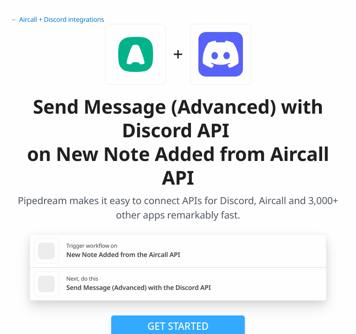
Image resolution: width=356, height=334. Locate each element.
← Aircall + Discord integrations (57, 19)
